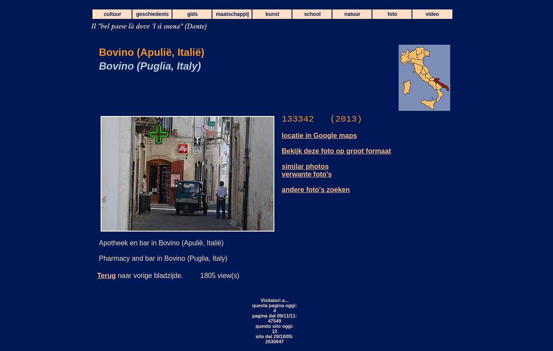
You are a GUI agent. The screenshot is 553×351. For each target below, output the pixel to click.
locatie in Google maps (319, 135)
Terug (106, 275)
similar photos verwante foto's (307, 170)
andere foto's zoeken (316, 189)
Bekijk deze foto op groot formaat (336, 151)
